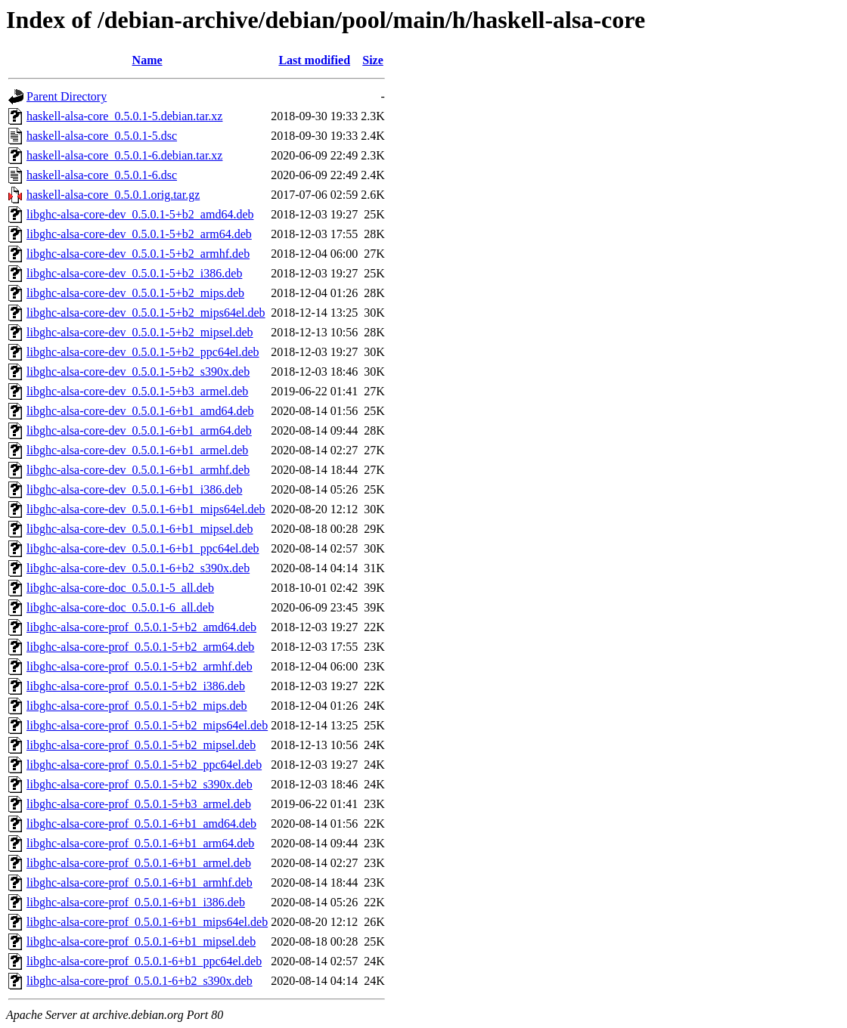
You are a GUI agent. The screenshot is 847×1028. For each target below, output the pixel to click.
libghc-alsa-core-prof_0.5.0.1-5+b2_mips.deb (136, 705)
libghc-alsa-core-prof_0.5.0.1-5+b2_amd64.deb (141, 627)
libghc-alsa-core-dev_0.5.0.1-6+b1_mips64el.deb (145, 509)
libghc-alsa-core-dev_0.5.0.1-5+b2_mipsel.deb (139, 332)
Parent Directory (66, 96)
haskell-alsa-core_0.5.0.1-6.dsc (101, 175)
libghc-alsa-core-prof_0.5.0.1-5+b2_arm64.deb (140, 646)
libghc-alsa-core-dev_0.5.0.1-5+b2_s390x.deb (138, 371)
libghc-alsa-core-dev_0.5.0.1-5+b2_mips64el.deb (145, 312)
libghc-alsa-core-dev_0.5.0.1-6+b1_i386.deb (134, 489)
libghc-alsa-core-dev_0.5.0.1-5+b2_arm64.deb (139, 234)
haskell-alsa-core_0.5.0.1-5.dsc (101, 135)
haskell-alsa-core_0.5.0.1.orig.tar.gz (113, 194)
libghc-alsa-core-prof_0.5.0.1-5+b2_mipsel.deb (141, 744)
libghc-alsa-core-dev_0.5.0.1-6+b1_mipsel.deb (139, 528)
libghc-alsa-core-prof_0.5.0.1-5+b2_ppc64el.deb (144, 764)
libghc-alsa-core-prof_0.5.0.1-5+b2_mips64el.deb (147, 725)
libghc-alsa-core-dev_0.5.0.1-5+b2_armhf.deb (138, 253)
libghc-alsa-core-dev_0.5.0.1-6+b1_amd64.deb (139, 410)
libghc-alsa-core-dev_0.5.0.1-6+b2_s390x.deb (138, 568)
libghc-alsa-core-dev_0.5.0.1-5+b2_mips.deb (135, 292)
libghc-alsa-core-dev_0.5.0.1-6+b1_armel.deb (137, 450)
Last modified (314, 60)
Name (147, 60)
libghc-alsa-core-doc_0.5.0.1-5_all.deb (120, 587)
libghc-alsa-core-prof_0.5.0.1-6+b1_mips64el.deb (147, 921)
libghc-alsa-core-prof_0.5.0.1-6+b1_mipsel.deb (141, 941)
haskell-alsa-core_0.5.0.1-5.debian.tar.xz (124, 116)
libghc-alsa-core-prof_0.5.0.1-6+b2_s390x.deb (139, 980)
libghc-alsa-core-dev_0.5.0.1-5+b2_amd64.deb (139, 214)
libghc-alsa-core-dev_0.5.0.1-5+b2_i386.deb (134, 273)
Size (372, 60)
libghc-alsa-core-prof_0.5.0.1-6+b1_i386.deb (135, 902)
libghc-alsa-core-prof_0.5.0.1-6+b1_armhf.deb (139, 882)
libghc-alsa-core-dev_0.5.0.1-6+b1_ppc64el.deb (142, 548)
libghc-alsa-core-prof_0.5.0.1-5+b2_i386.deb (135, 686)
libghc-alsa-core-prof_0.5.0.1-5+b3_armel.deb (138, 803)
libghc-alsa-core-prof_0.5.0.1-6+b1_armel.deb (138, 862)
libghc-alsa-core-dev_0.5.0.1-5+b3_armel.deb (137, 391)
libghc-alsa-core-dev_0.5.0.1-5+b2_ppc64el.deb (142, 351)
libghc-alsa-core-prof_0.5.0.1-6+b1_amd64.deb (141, 823)
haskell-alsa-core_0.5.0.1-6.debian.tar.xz (124, 155)
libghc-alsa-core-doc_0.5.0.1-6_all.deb (120, 607)
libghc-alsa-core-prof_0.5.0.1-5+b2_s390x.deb (139, 784)
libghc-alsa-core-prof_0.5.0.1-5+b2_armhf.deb (139, 666)
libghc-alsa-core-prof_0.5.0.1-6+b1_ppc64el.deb (144, 961)
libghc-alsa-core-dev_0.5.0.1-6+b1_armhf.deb (138, 469)
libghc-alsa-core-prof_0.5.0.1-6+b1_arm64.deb (140, 843)
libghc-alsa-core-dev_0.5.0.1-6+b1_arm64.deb (139, 430)
